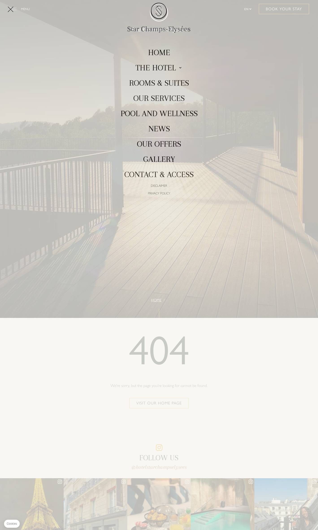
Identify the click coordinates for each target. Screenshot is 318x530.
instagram (159, 447)
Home (156, 300)
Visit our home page (159, 403)
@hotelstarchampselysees (159, 467)
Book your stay (284, 9)
